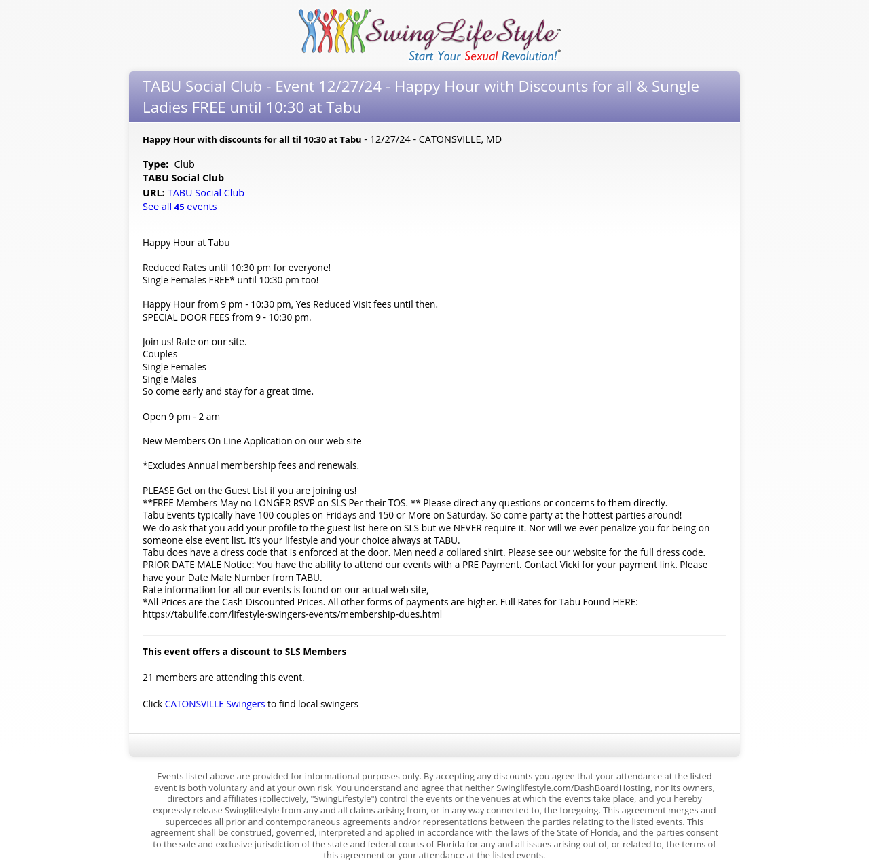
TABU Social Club (207, 192)
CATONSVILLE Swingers (215, 703)
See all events (180, 206)
